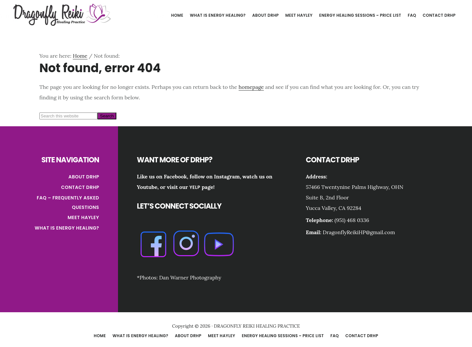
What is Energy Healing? (67, 228)
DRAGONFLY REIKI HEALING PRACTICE (62, 14)
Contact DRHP (80, 187)
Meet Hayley (83, 217)
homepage (251, 87)
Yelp (194, 187)
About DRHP (84, 177)
